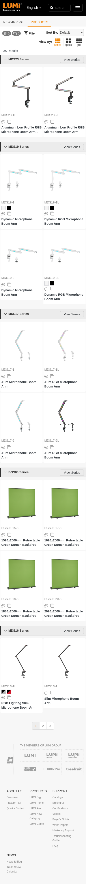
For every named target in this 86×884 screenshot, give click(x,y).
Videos (56, 813)
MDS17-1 (7, 369)
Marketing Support (63, 830)
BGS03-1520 (10, 528)
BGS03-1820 (10, 599)
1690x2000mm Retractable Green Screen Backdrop (63, 543)
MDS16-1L (8, 686)
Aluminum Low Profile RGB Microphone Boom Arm (64, 130)
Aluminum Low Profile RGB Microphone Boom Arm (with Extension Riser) (21, 130)
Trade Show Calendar (14, 869)
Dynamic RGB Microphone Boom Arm (63, 221)
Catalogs (57, 797)
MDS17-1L (51, 369)
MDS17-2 (7, 440)
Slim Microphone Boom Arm (61, 701)
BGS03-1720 (53, 528)
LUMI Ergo (36, 797)
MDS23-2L (51, 115)
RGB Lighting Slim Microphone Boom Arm (18, 705)
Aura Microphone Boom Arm (18, 384)
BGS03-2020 (53, 599)
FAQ (55, 846)
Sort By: (52, 32)
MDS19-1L (51, 202)
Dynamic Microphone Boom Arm (17, 221)
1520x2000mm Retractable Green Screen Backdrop (20, 543)
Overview (12, 797)
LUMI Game (37, 823)
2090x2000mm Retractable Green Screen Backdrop (63, 613)
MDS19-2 (7, 278)
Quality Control (15, 808)
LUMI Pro (35, 808)
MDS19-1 (7, 202)
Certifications (60, 808)
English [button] (33, 8)
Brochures (58, 802)
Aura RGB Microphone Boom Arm (60, 384)
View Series (72, 59)
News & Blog (14, 861)
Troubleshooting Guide (61, 838)
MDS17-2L (51, 440)
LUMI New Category (36, 816)
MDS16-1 (50, 686)
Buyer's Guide (60, 819)
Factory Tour (14, 802)
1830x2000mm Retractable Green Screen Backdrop (20, 613)
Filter (30, 33)
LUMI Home (37, 802)
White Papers (60, 824)
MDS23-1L (8, 115)
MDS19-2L (51, 278)
